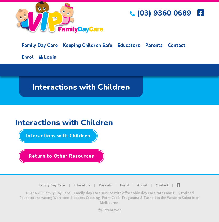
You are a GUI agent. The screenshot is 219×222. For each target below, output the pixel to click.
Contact (176, 45)
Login (47, 57)
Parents (154, 45)
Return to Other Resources (61, 156)
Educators (128, 45)
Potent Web (109, 210)
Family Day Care (40, 45)
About (142, 185)
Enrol (28, 57)
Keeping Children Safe (87, 45)
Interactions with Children (58, 136)
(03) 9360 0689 (160, 13)
